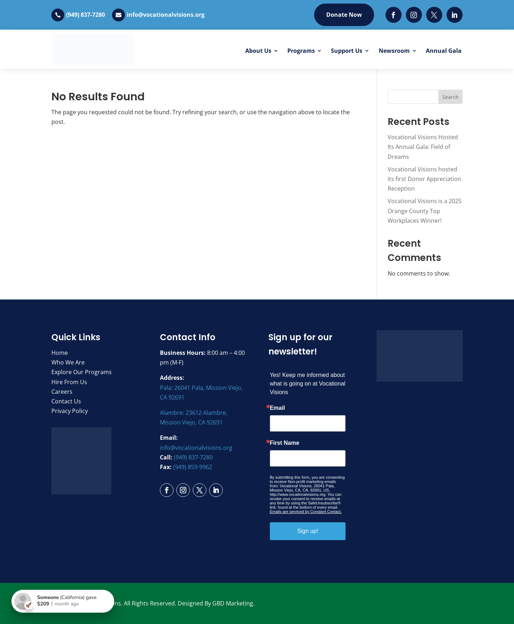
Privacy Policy (69, 411)
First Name (284, 443)
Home (59, 353)
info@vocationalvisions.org (166, 15)
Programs (301, 51)
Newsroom (394, 51)
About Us (258, 51)
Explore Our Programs (81, 372)
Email (277, 408)
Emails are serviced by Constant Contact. (306, 511)
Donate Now (344, 15)
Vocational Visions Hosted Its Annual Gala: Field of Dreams (423, 146)
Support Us (346, 51)
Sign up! (307, 531)
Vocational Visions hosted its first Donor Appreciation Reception (424, 178)
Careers (61, 392)
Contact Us (66, 401)
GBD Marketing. (233, 603)
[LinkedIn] (455, 15)
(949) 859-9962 (192, 467)
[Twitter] (434, 15)
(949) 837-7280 (85, 15)
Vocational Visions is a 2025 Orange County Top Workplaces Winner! (425, 210)
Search (450, 97)
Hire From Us (69, 382)
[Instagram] (414, 15)
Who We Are (68, 362)
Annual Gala (444, 51)
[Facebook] (394, 15)
